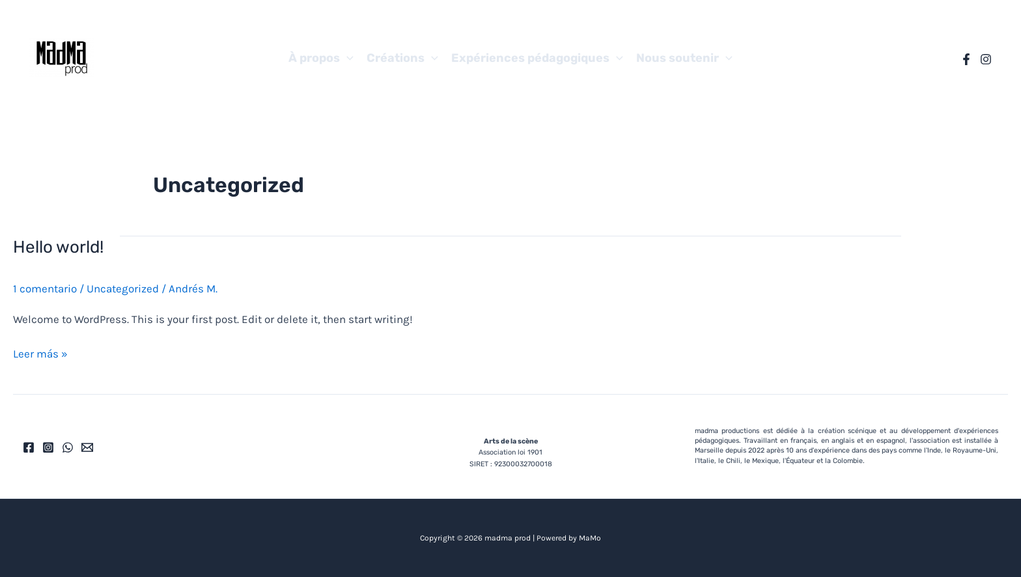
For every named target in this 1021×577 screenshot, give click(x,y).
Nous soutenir (684, 58)
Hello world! (58, 247)
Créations (402, 58)
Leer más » (40, 352)
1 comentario (45, 288)
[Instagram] (986, 59)
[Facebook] (966, 59)
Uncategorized (123, 288)
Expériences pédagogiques (537, 58)
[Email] (87, 447)
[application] (347, 58)
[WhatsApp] (68, 447)
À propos (321, 58)
